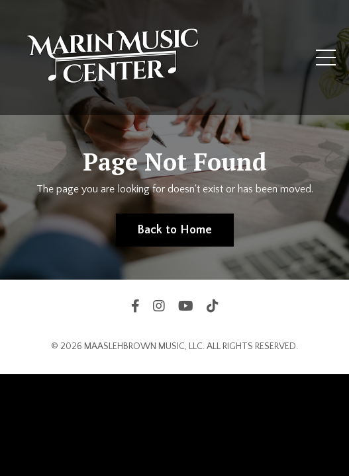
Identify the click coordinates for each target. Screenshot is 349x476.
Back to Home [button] (175, 230)
